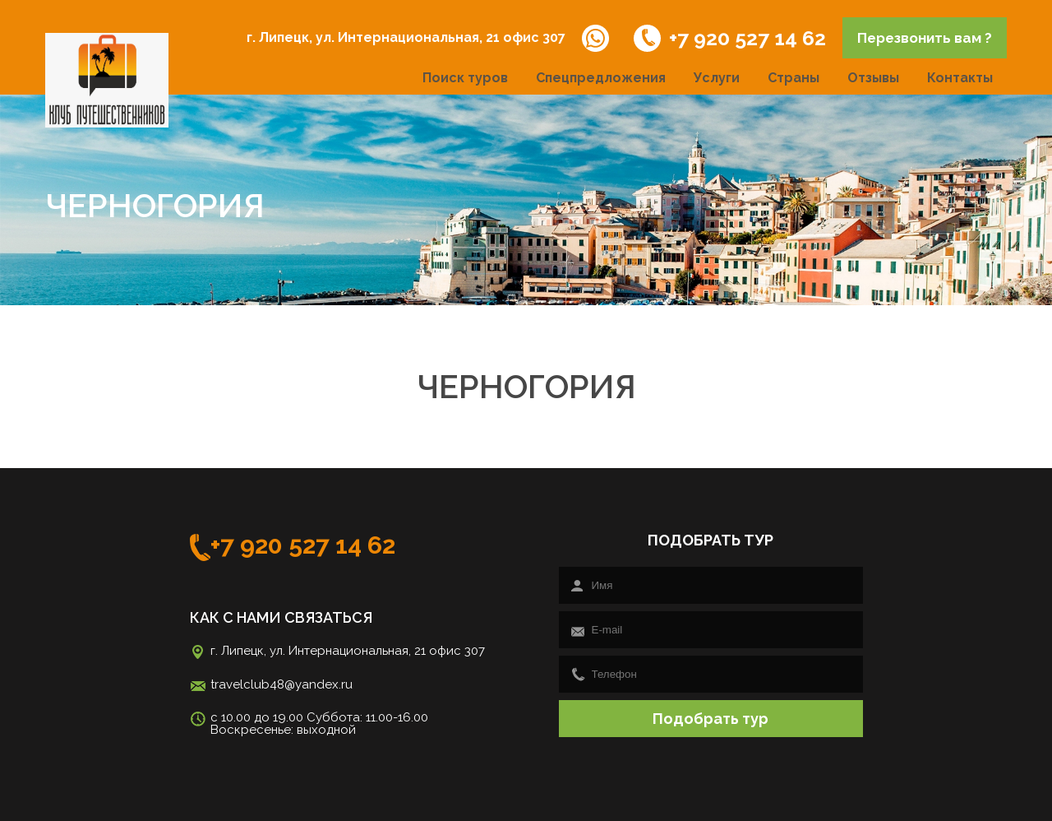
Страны (793, 78)
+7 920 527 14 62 (730, 38)
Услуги (717, 78)
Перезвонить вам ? (924, 38)
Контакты (960, 78)
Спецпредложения (601, 78)
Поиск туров (465, 78)
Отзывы (873, 78)
